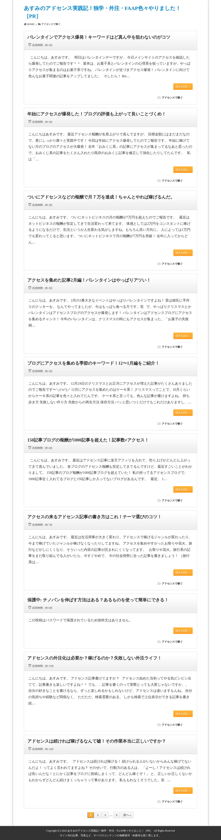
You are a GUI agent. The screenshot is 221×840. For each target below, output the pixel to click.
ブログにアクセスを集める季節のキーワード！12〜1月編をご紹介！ (93, 363)
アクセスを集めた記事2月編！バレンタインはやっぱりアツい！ (89, 280)
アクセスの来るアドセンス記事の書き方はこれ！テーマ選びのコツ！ (94, 516)
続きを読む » (183, 86)
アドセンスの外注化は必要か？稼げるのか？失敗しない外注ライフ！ (94, 658)
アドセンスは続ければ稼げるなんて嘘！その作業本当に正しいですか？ (96, 741)
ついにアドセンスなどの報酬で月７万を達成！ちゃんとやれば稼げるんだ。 (101, 197)
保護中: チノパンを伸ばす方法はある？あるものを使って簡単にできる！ (98, 599)
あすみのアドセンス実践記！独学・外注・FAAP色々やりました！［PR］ (109, 830)
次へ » (127, 815)
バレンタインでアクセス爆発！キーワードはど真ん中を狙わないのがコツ (98, 37)
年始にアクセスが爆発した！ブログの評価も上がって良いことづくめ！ (96, 114)
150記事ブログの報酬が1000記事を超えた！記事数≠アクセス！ (88, 440)
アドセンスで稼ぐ (172, 97)
